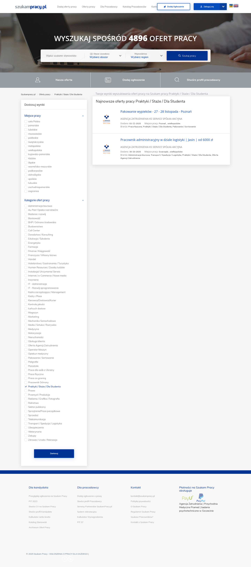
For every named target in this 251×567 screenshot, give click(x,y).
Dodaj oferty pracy (67, 6)
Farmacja (33, 246)
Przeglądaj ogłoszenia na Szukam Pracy (48, 496)
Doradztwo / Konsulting (40, 234)
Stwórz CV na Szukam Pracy (42, 506)
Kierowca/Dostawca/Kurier (42, 300)
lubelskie (32, 129)
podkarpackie (35, 170)
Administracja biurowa (40, 206)
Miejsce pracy (32, 116)
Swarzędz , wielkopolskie (170, 151)
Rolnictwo (33, 403)
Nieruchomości (35, 337)
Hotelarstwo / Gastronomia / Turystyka (48, 263)
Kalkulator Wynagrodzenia (90, 517)
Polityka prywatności (141, 501)
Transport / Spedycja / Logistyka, (166, 155)
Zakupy (32, 435)
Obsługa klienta (36, 341)
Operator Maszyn (37, 349)
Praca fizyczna (36, 374)
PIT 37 (80, 522)
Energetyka (34, 242)
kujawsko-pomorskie (39, 154)
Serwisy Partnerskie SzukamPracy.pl (94, 506)
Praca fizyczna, (135, 126)
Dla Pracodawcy (108, 6)
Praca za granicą (37, 378)
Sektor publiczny (37, 407)
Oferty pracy (88, 6)
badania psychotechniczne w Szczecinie (196, 509)
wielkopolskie (35, 150)
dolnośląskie (34, 174)
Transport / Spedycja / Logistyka (45, 423)
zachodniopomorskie (39, 187)
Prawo (31, 390)
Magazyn (33, 312)
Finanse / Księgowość (39, 251)
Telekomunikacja (37, 419)
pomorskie (33, 125)
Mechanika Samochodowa (42, 320)
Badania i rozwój (37, 214)
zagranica (33, 191)
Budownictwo (35, 226)
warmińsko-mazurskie (40, 166)
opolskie (32, 179)
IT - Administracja (37, 284)
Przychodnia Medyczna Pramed (198, 505)
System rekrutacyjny (87, 511)
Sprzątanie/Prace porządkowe (44, 411)
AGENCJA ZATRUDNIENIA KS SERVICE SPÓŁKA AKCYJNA (151, 118)
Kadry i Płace (35, 296)
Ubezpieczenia (36, 427)
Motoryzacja (34, 333)
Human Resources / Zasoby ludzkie (46, 267)
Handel (32, 259)
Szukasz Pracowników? (142, 517)
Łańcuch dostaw (36, 308)
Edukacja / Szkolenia (39, 238)
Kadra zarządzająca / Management (47, 292)
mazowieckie (35, 133)
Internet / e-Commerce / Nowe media (47, 275)
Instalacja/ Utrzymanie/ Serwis (44, 271)
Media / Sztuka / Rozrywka (42, 324)
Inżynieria (33, 279)
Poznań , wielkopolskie (169, 123)
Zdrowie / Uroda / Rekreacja (42, 439)
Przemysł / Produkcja (39, 394)
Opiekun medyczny (38, 353)
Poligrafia (33, 361)
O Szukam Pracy (138, 506)
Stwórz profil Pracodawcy (89, 501)
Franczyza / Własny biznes (42, 255)
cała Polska (34, 121)
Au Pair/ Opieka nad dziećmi (43, 210)
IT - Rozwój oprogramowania (43, 288)
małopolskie (34, 146)
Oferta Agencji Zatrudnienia (43, 345)
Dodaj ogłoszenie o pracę (89, 496)
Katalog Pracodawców (134, 6)
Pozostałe (33, 366)
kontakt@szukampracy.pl (143, 496)
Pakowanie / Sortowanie (184, 126)
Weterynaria (34, 431)
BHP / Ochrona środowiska (42, 222)
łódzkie (32, 158)
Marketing (33, 316)
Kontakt (155, 6)
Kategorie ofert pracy (37, 200)
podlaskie (33, 137)
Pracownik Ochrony (38, 382)
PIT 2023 (33, 501)
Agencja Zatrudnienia (190, 504)
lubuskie (32, 183)
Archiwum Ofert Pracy (39, 527)
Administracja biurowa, (139, 155)
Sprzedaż (33, 415)
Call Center (34, 230)
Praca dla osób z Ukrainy (41, 370)
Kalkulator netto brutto (39, 517)
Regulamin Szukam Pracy (143, 511)
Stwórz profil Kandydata (40, 511)
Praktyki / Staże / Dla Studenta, (158, 126)
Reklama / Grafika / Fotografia (44, 398)
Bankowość (34, 218)
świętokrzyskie (36, 142)
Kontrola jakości (36, 304)
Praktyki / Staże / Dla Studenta (44, 386)
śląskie (31, 162)
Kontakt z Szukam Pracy (142, 522)
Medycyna (33, 329)
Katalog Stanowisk (38, 522)
